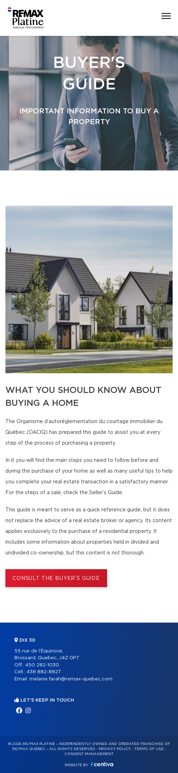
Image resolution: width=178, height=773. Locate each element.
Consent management (89, 754)
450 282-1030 (42, 665)
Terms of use (149, 749)
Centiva (102, 764)
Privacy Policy (115, 749)
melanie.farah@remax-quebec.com (70, 679)
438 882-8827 (44, 672)
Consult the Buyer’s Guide (56, 578)
